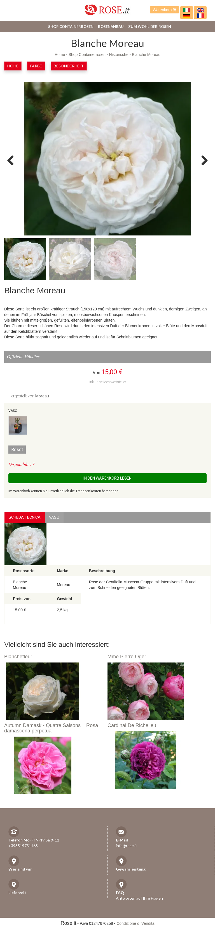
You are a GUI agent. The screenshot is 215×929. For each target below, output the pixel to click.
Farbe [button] (36, 65)
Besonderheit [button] (69, 65)
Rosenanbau (111, 26)
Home (60, 54)
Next (202, 160)
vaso (54, 517)
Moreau (42, 396)
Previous (12, 160)
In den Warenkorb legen (107, 478)
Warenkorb (164, 10)
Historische (118, 54)
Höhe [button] (12, 65)
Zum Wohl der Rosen (149, 26)
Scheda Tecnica (25, 517)
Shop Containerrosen (71, 26)
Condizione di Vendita (135, 923)
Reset (17, 449)
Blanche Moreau (146, 54)
